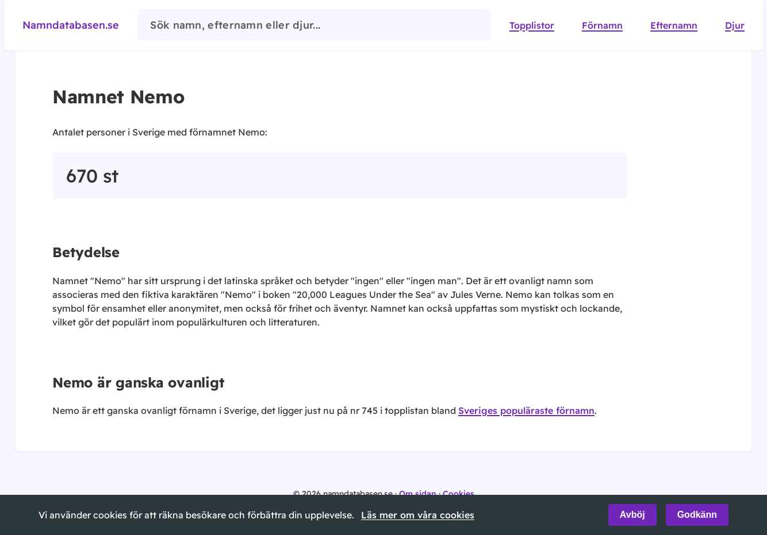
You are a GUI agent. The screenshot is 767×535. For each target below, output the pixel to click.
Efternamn (673, 25)
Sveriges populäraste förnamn (526, 410)
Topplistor (531, 25)
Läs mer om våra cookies (417, 515)
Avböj (632, 515)
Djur (735, 25)
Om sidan (417, 494)
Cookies (458, 494)
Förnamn (602, 25)
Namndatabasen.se (70, 25)
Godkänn (697, 515)
